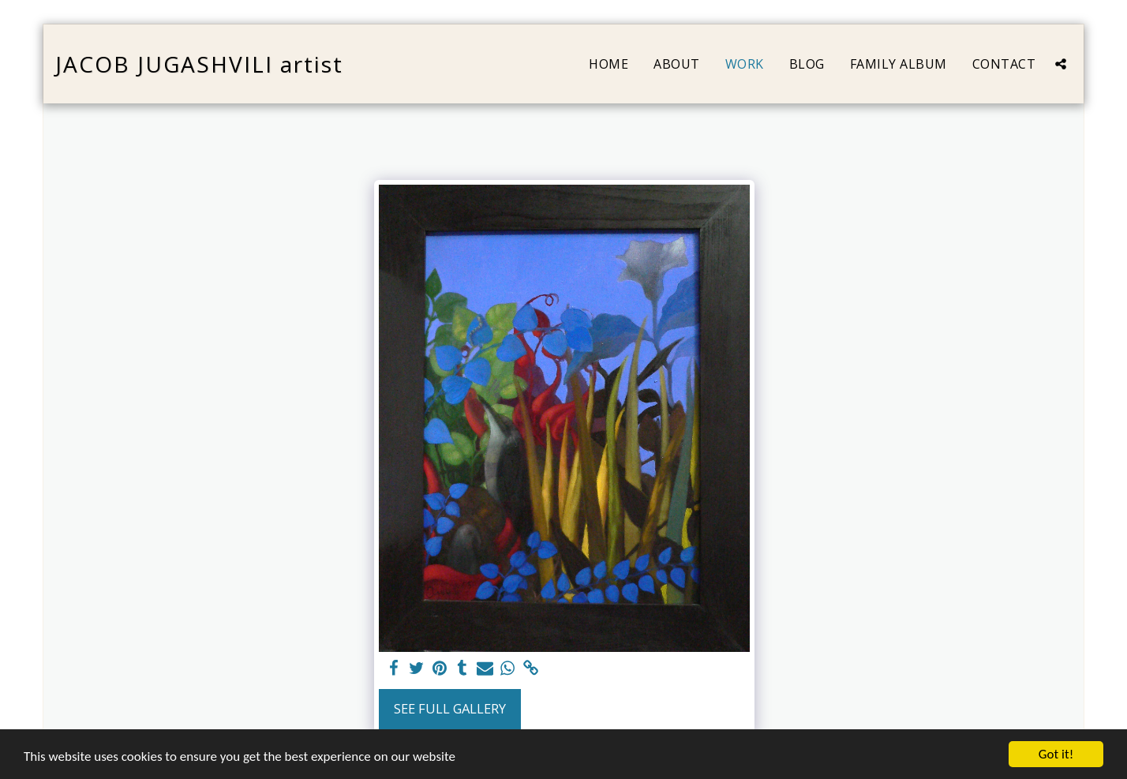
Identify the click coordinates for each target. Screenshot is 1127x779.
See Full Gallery (450, 708)
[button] (1061, 64)
